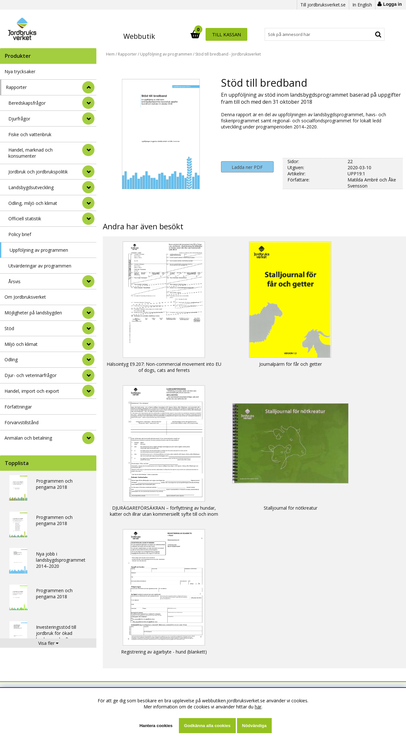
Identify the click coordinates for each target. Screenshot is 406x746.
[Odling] (88, 359)
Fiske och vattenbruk (29, 134)
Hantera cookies (155, 725)
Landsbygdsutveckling (31, 187)
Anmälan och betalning (28, 438)
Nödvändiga (254, 725)
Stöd (9, 328)
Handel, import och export (31, 391)
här (258, 707)
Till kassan (364, 34)
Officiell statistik (24, 218)
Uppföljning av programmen (39, 250)
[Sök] (231, 34)
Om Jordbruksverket (25, 297)
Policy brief (19, 234)
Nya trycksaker (19, 71)
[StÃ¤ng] (88, 87)
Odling (11, 359)
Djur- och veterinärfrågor (30, 375)
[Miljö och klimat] (88, 344)
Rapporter (16, 87)
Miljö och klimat (21, 344)
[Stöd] (88, 328)
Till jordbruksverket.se (323, 5)
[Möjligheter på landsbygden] (88, 312)
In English (362, 5)
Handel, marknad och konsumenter (30, 153)
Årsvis (14, 281)
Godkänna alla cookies (207, 725)
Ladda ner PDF (247, 167)
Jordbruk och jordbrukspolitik (38, 172)
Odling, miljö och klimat (32, 203)
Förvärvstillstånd (21, 422)
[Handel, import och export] (88, 390)
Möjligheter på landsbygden (33, 313)
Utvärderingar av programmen (39, 266)
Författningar (18, 407)
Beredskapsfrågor (27, 103)
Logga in (392, 4)
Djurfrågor (19, 119)
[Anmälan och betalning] (88, 438)
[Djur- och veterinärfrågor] (88, 375)
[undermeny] (88, 102)
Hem (110, 54)
